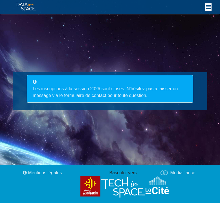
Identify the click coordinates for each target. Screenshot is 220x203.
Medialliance (182, 172)
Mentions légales (42, 172)
